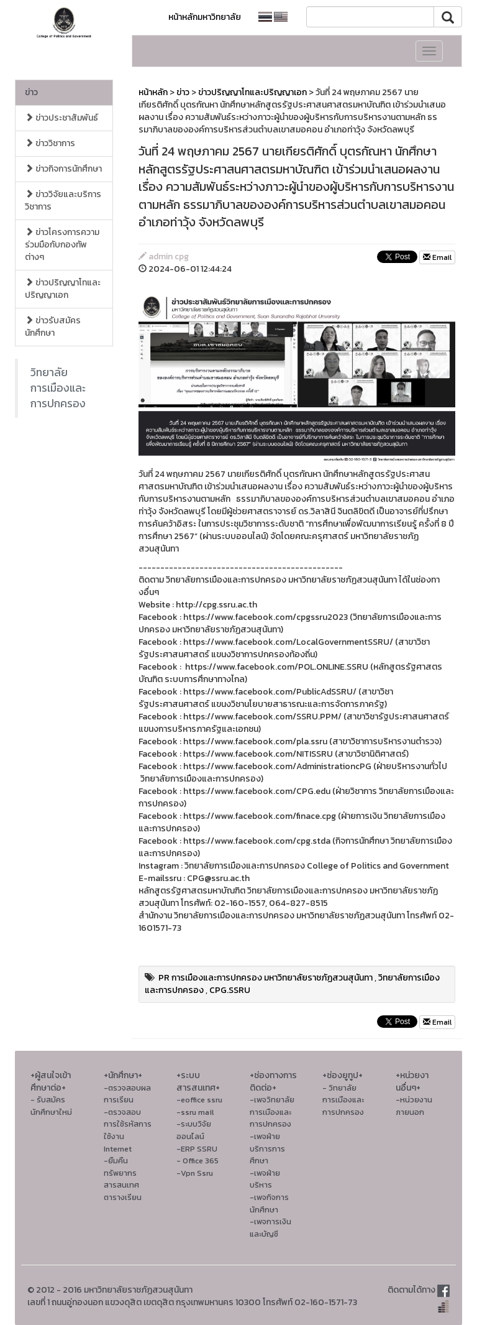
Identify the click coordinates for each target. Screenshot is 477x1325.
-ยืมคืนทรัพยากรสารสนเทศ (121, 1173)
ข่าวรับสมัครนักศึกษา (53, 326)
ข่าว (31, 92)
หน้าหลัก (153, 92)
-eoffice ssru (199, 1100)
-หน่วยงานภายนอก (414, 1106)
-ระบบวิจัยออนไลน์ (193, 1130)
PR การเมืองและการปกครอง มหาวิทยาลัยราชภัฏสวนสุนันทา (265, 977)
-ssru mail (195, 1112)
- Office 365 (197, 1160)
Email (437, 257)
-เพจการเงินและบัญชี (270, 1228)
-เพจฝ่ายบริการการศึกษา (267, 1148)
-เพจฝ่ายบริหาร (265, 1179)
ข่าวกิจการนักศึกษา (63, 168)
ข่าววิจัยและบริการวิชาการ (63, 200)
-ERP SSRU (196, 1149)
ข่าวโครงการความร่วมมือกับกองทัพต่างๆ (62, 245)
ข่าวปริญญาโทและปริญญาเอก (63, 289)
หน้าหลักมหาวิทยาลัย (204, 17)
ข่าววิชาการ (50, 143)
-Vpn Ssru (194, 1173)
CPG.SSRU (229, 990)
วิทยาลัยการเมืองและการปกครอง (58, 388)
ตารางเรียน (123, 1197)
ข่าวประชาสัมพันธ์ (61, 117)
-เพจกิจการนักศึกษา (269, 1203)
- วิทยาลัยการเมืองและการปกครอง (343, 1100)
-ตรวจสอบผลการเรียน (127, 1094)
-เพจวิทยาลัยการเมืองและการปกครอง (272, 1112)
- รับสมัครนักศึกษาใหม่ (51, 1106)
